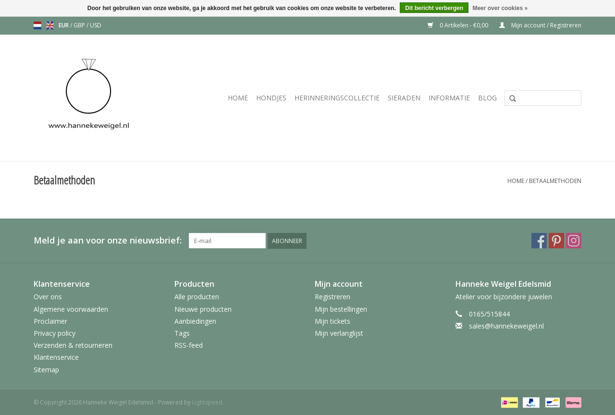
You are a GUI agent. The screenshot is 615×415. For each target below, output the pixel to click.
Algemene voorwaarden (71, 309)
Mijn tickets (332, 321)
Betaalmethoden (555, 181)
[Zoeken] (542, 98)
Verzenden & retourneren (73, 345)
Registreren (332, 296)
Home (238, 97)
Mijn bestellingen (341, 309)
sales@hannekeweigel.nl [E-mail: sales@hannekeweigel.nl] (506, 325)
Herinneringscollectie (337, 97)
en (50, 25)
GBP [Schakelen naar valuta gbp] (80, 25)
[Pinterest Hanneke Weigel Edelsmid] (556, 240)
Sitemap (46, 369)
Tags (182, 333)
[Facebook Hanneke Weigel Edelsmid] (539, 240)
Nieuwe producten (203, 309)
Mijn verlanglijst (339, 333)
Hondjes (271, 97)
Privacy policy (54, 333)
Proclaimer (50, 321)
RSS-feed (188, 345)
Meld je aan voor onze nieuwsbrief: (108, 240)
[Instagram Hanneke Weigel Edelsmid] (573, 240)
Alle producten (196, 296)
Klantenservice (56, 357)
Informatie (449, 97)
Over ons (48, 296)
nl (37, 25)
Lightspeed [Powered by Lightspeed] (207, 402)
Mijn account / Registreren (540, 25)
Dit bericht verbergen (434, 8)
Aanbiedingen (195, 321)
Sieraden (404, 97)
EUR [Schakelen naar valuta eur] (64, 25)
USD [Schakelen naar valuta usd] (95, 25)
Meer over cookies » (500, 8)
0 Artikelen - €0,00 (459, 25)
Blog (487, 97)
